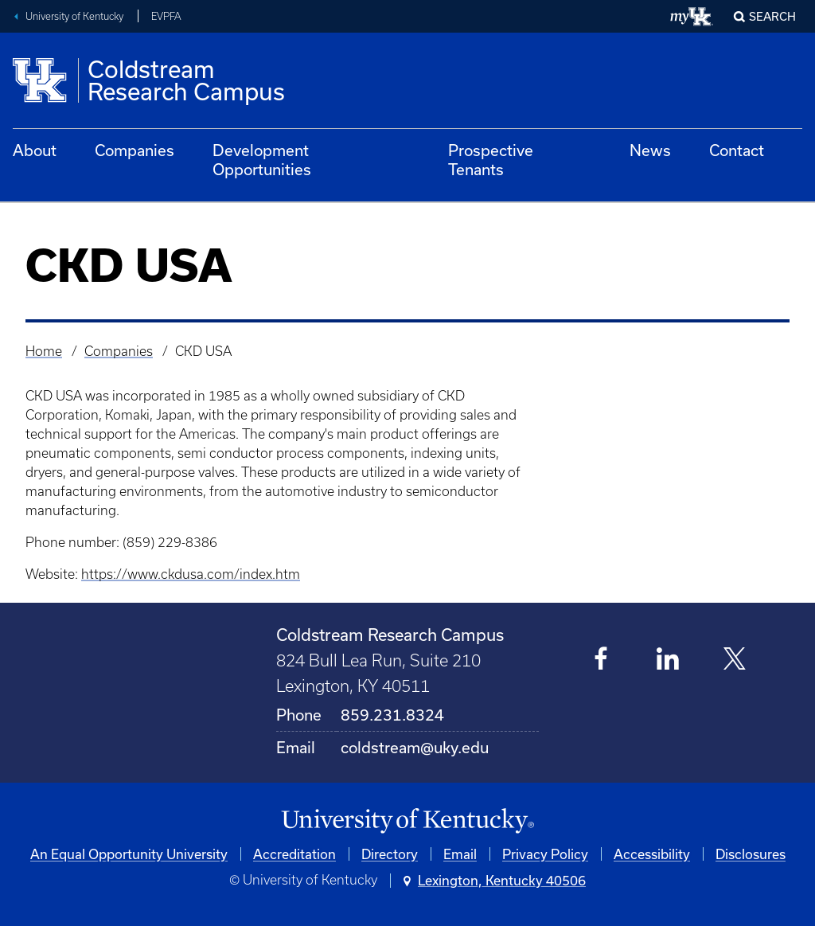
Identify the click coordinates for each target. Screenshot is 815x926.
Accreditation (294, 854)
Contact (736, 150)
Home (43, 351)
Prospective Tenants (490, 159)
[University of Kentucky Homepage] (407, 821)
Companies (134, 150)
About (35, 150)
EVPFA (166, 16)
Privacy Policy (545, 854)
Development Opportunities (262, 159)
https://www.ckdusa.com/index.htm (190, 574)
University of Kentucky (74, 16)
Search (772, 16)
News (650, 150)
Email (460, 854)
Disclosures (751, 854)
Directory (389, 854)
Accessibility (652, 854)
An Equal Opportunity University (129, 854)
